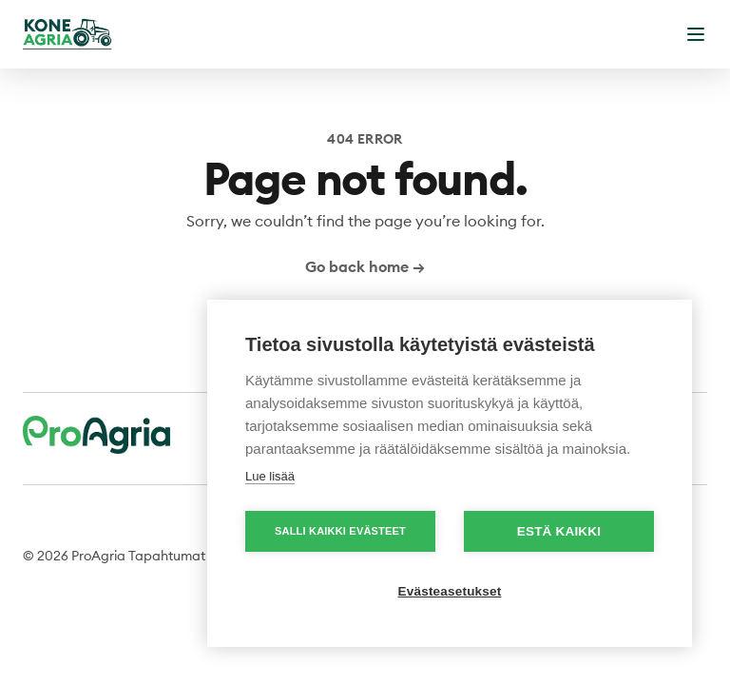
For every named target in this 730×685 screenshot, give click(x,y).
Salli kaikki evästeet (340, 531)
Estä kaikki (559, 531)
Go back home (365, 266)
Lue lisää (270, 476)
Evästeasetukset (450, 591)
